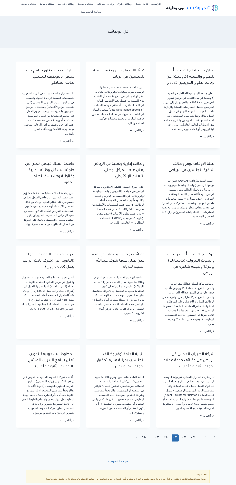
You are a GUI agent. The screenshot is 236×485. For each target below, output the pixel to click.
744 (144, 437)
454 (166, 437)
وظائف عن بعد (66, 3)
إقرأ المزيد (207, 136)
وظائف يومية (28, 3)
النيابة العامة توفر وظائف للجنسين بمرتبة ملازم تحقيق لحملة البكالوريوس (121, 360)
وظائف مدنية (46, 3)
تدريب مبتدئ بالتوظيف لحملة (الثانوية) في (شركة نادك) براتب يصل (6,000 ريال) (48, 261)
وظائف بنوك (124, 3)
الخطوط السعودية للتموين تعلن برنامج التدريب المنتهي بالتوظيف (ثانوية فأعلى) (51, 360)
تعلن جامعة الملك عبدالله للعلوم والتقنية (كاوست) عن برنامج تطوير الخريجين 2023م (190, 77)
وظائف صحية (85, 3)
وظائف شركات (105, 3)
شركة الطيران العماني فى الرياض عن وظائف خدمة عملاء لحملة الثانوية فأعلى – (189, 360)
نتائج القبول (141, 3)
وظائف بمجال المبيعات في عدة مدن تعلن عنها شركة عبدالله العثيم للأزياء (118, 261)
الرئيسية (156, 3)
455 (157, 437)
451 (193, 437)
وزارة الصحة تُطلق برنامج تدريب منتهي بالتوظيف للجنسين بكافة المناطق (48, 77)
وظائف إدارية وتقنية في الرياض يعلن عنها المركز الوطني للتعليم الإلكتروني (119, 170)
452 (184, 437)
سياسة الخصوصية (91, 11)
